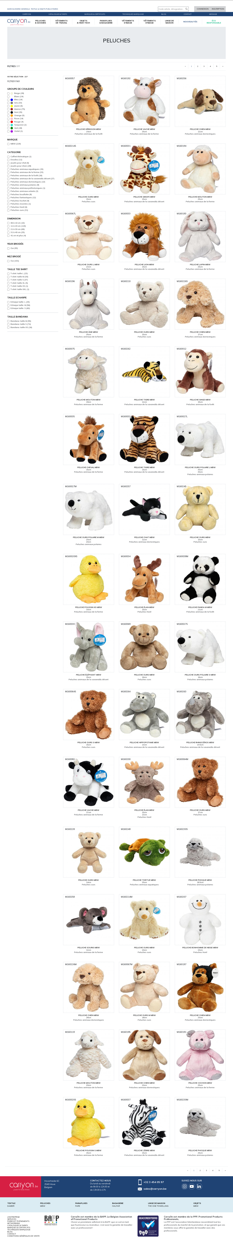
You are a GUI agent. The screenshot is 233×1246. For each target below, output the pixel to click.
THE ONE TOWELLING (158, 1206)
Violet (17, 131)
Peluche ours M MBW (144, 1015)
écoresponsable (214, 21)
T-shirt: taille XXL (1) (20, 289)
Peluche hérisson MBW (88, 129)
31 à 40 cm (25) (18, 232)
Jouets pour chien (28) (21, 166)
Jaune (17, 106)
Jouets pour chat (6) (20, 163)
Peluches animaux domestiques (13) (28, 182)
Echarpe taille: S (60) (20, 308)
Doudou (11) (16, 159)
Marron (18, 109)
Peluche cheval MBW (88, 467)
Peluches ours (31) (19, 210)
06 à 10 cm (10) (18, 223)
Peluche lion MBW (144, 264)
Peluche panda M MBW (200, 607)
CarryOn (26, 14)
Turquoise (19, 125)
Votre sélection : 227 (17, 77)
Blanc (17, 96)
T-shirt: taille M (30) (19, 276)
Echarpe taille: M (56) (20, 305)
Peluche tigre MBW (144, 399)
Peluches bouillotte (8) (21, 194)
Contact (188, 14)
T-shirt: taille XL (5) (19, 283)
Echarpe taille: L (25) (20, 302)
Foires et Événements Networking (18, 1222)
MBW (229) (16, 143)
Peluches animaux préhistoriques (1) (28, 188)
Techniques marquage (133, 14)
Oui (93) (14, 248)
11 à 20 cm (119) (18, 226)
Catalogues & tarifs (58, 14)
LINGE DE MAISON (169, 21)
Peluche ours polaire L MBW (200, 467)
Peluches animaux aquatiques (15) (27, 169)
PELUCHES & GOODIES (40, 21)
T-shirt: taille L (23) (19, 273)
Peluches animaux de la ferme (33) (27, 172)
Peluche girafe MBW (144, 197)
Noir (16, 112)
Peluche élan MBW (144, 607)
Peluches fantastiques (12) (23, 197)
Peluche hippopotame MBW (144, 742)
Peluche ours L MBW (89, 264)
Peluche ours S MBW (89, 742)
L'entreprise (13, 1217)
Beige (17, 93)
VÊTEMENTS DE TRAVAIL (61, 21)
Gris (16, 103)
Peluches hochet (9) (20, 200)
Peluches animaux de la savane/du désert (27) (32, 178)
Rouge (17, 121)
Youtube (192, 1186)
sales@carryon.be (155, 1188)
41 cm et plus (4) (18, 235)
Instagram (185, 1186)
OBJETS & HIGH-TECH (83, 21)
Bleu (16, 99)
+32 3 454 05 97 (154, 1182)
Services (11, 1219)
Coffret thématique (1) (21, 156)
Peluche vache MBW (144, 129)
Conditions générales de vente (23, 1236)
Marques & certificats (94, 14)
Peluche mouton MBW (200, 197)
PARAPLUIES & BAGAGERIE (105, 21)
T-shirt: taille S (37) (19, 279)
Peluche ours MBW (88, 197)
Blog (9, 1232)
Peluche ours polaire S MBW (200, 675)
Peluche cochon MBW (200, 1083)
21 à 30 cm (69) (18, 229)
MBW (42, 1206)
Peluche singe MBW (200, 399)
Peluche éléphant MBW (88, 675)
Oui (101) (15, 261)
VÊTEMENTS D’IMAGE (128, 21)
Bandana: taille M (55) (21, 321)
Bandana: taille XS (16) (21, 327)
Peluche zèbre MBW (144, 1150)
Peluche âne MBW (88, 332)
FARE (77, 1206)
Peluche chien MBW (200, 129)
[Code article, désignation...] (173, 9)
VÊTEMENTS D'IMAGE (150, 21)
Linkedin (199, 1186)
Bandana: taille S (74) (21, 324)
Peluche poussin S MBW (88, 1150)
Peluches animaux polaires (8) (25, 185)
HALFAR (116, 1206)
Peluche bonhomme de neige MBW (200, 947)
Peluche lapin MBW (200, 264)
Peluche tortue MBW (144, 880)
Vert (16, 128)
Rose (17, 118)
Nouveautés (190, 21)
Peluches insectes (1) (21, 204)
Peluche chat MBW (144, 537)
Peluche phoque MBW (200, 880)
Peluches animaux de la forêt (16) (26, 175)
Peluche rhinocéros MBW (200, 742)
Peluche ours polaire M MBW (88, 537)
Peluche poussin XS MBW (88, 607)
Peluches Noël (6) (19, 207)
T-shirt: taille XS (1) (19, 286)
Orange (17, 115)
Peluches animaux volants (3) (24, 191)
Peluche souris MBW (89, 947)
